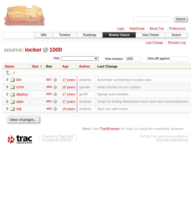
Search (176, 35)
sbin (20, 101)
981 (49, 101)
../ (13, 72)
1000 (56, 49)
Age (65, 66)
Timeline (64, 35)
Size (35, 66)
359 (49, 87)
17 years (68, 80)
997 (49, 79)
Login (120, 28)
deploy (22, 94)
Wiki (43, 35)
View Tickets (150, 35)
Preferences (177, 28)
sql (18, 109)
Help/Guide (137, 28)
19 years (68, 87)
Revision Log (177, 42)
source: (14, 49)
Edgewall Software (59, 140)
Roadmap (89, 35)
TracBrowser (110, 129)
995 (49, 94)
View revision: (114, 58)
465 (49, 109)
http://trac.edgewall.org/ (172, 140)
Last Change (154, 42)
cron (20, 87)
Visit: (56, 58)
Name (9, 66)
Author (84, 66)
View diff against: (167, 58)
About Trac (156, 28)
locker (33, 49)
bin (18, 79)
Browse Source (119, 35)
